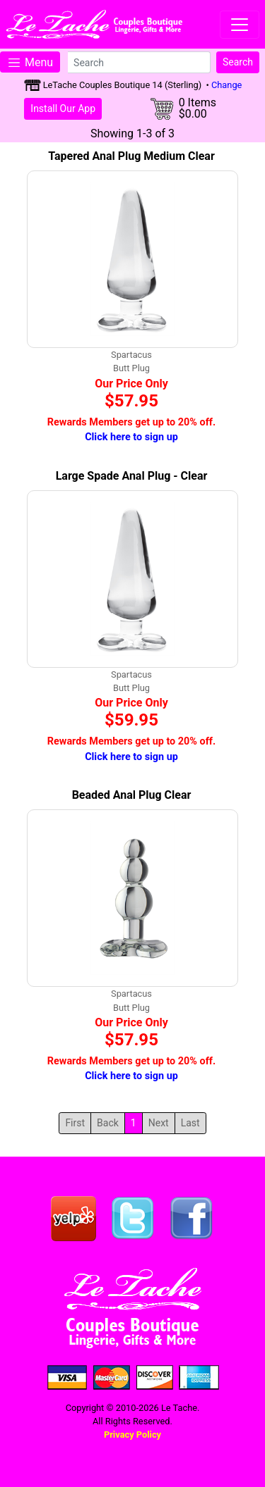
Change (226, 85)
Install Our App (62, 108)
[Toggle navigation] (239, 25)
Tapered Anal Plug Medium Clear (131, 156)
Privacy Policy (132, 1434)
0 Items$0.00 (197, 108)
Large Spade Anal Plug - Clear (132, 476)
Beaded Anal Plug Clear (132, 795)
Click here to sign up (131, 437)
